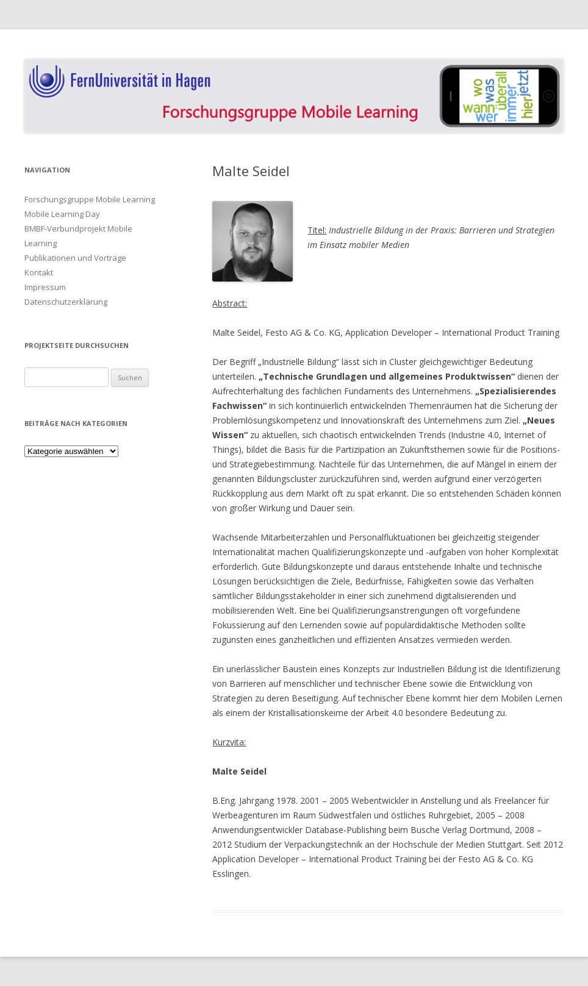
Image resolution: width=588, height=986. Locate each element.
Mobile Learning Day (62, 213)
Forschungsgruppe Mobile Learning (89, 199)
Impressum (45, 287)
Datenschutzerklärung (65, 301)
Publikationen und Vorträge (75, 257)
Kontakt (38, 272)
